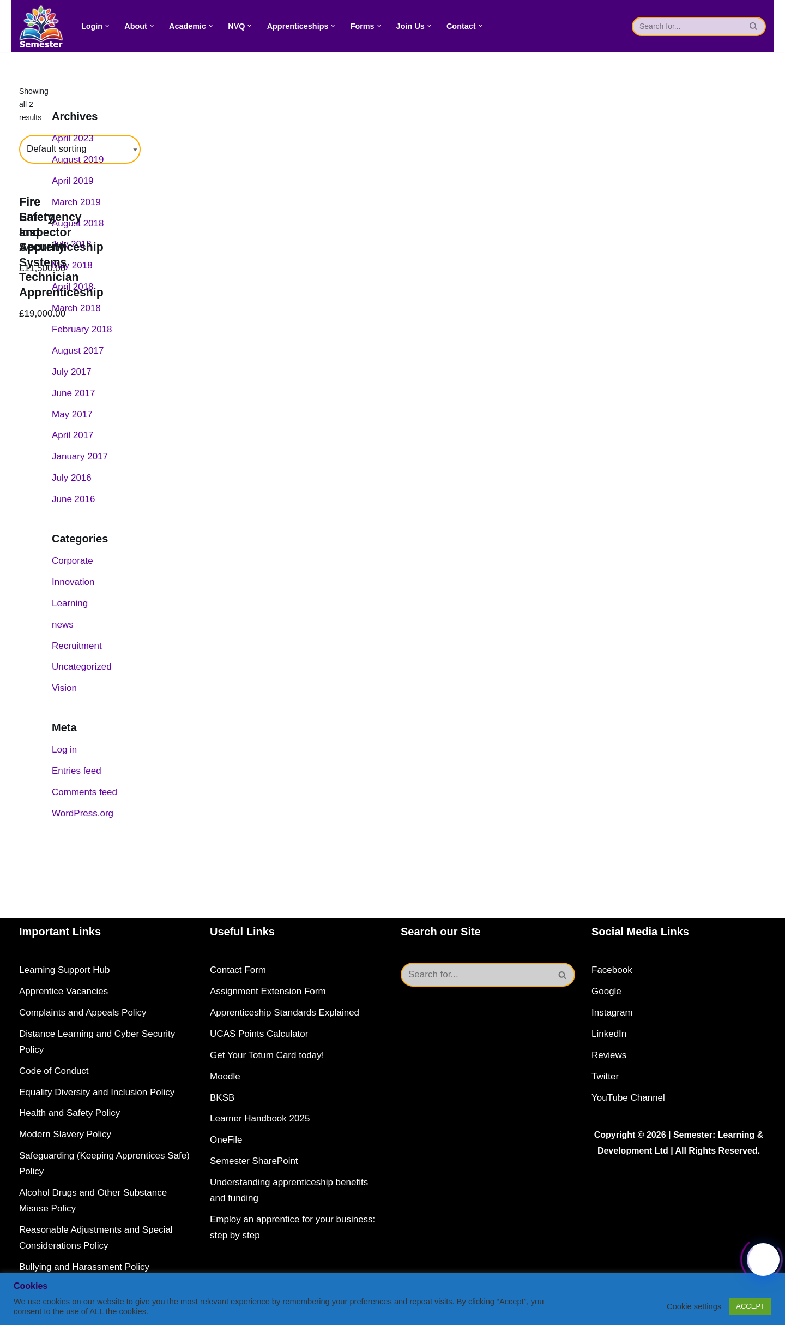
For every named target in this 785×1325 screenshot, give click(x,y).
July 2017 (72, 372)
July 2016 (72, 478)
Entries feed (76, 771)
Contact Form (238, 970)
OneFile (226, 1140)
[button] (107, 26)
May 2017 (72, 414)
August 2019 (78, 159)
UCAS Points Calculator (259, 1034)
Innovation (73, 582)
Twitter (605, 1076)
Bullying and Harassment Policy (84, 1267)
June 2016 (73, 499)
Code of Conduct (54, 1071)
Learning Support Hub (64, 970)
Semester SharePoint (254, 1161)
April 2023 (73, 138)
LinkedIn (608, 1034)
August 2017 (78, 350)
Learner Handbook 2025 (260, 1118)
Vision (64, 688)
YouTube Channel (628, 1098)
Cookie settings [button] (694, 1306)
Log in (64, 749)
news (63, 624)
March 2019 (76, 202)
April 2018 (73, 287)
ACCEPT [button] (750, 1306)
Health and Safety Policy (69, 1113)
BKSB (222, 1098)
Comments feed (84, 792)
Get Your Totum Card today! (267, 1055)
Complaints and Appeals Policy (82, 1012)
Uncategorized (82, 666)
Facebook (611, 970)
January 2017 (80, 456)
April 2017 (73, 435)
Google (606, 991)
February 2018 (82, 329)
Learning (70, 603)
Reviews (608, 1055)
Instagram (612, 1012)
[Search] (686, 26)
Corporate (72, 561)
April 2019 (73, 181)
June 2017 (73, 393)
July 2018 (72, 244)
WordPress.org (82, 813)
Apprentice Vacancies (63, 991)
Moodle (225, 1076)
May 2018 (72, 265)
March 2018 (76, 308)
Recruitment (77, 646)
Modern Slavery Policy (65, 1134)
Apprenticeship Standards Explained (284, 1012)
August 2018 (78, 223)
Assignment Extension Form (268, 991)
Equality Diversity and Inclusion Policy (96, 1092)
